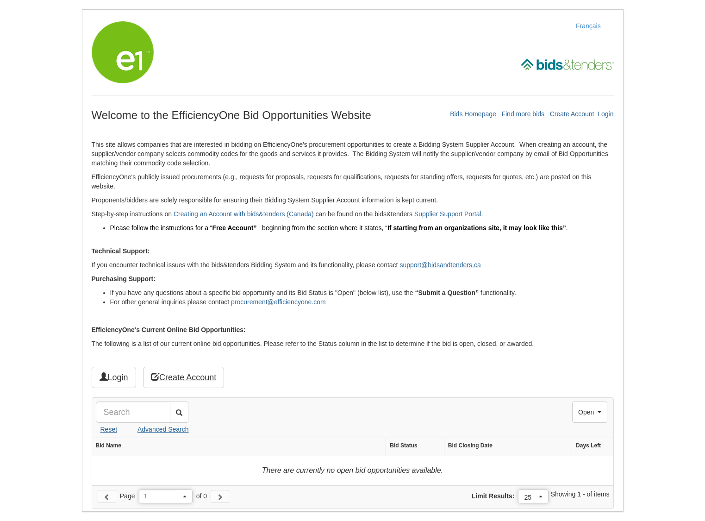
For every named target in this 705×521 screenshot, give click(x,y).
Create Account (572, 114)
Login (605, 114)
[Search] (133, 412)
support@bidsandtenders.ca (439, 265)
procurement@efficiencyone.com (278, 302)
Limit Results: (493, 496)
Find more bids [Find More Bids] (522, 114)
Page (127, 496)
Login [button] (114, 377)
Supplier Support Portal (447, 214)
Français (588, 26)
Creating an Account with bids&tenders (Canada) (244, 214)
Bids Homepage (473, 114)
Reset (109, 429)
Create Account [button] (183, 377)
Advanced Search (163, 429)
